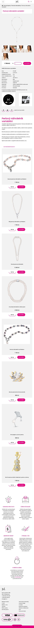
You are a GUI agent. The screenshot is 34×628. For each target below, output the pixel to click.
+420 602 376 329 (6, 595)
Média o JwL (5, 604)
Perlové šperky (7, 5)
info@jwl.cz (4, 599)
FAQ (20, 609)
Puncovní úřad (22, 611)
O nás (3, 603)
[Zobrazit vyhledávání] (28, 2)
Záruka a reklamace (23, 608)
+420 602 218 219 (6, 597)
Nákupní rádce (5, 601)
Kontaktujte (18, 577)
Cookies (21, 604)
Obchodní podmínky (24, 601)
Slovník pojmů (5, 609)
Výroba (3, 606)
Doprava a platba (23, 606)
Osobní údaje (22, 603)
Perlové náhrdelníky (16, 5)
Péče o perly (5, 608)
